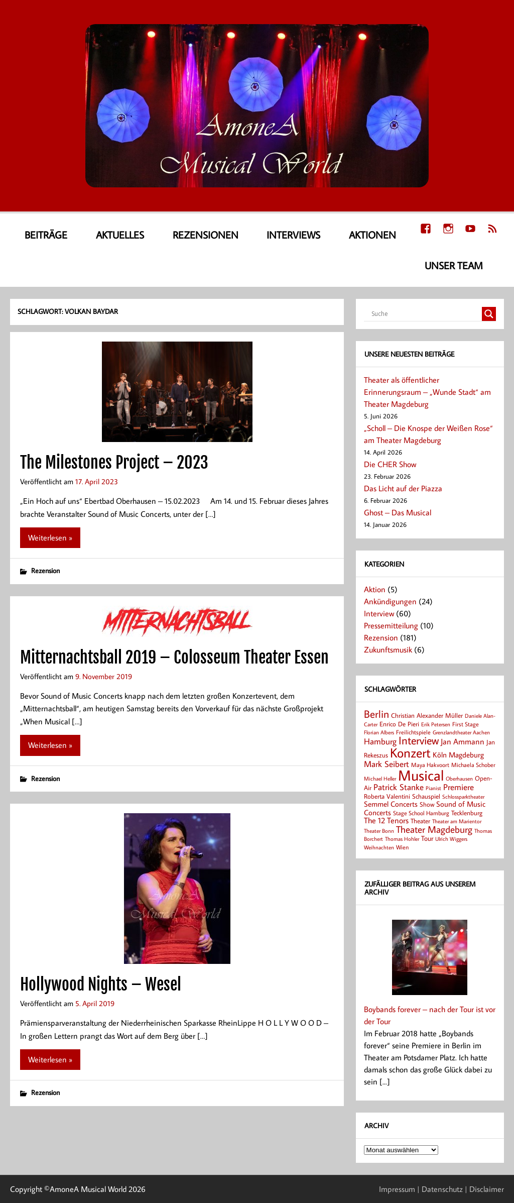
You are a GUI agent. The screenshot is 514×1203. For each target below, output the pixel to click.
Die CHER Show (390, 464)
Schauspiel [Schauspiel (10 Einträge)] (426, 796)
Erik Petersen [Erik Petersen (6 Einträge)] (435, 724)
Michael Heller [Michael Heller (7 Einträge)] (380, 778)
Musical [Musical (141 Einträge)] (421, 775)
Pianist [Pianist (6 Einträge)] (433, 788)
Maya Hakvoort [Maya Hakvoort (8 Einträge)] (430, 765)
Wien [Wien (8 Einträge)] (402, 847)
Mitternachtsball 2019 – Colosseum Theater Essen (174, 657)
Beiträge (46, 234)
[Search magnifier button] (489, 314)
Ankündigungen (390, 601)
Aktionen (372, 234)
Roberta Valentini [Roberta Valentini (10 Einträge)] (387, 796)
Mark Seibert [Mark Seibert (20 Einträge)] (386, 764)
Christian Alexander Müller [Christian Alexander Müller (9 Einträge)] (427, 715)
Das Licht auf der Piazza (403, 488)
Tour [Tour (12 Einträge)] (427, 838)
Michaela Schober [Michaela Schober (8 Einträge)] (473, 765)
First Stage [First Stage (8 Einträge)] (465, 724)
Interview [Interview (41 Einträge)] (419, 740)
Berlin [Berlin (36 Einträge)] (376, 714)
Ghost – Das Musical (397, 512)
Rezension (45, 570)
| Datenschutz (440, 1189)
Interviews (293, 234)
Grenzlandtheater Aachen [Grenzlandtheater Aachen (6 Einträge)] (461, 732)
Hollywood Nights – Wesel (100, 984)
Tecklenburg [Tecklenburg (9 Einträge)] (466, 813)
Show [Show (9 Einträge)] (427, 804)
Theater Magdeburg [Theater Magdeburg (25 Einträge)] (434, 829)
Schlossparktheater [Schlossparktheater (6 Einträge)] (463, 796)
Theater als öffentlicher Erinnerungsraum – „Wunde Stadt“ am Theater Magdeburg (427, 392)
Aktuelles (120, 234)
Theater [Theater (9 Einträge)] (420, 821)
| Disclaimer (484, 1189)
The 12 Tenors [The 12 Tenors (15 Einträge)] (386, 820)
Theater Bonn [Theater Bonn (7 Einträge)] (379, 830)
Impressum (397, 1189)
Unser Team (454, 265)
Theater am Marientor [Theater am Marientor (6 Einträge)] (456, 821)
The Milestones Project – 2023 (114, 463)
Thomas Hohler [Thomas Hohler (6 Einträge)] (402, 838)
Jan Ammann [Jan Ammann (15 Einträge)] (462, 741)
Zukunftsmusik (388, 649)
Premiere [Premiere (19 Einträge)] (458, 787)
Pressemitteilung (391, 625)
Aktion (375, 589)
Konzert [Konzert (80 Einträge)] (410, 752)
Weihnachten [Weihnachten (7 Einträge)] (379, 847)
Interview (379, 613)
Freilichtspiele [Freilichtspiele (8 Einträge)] (413, 732)
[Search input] (425, 314)
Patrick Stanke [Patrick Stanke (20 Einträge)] (398, 787)
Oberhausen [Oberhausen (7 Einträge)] (459, 778)
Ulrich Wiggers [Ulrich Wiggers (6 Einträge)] (451, 838)
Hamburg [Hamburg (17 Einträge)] (380, 741)
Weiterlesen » (50, 537)
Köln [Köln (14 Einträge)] (440, 754)
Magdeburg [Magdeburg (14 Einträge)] (466, 754)
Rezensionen (205, 234)
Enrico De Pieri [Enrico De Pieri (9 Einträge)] (399, 724)
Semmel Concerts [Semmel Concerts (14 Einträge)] (391, 804)
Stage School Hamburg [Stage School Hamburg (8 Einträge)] (421, 813)
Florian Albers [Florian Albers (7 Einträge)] (379, 732)
